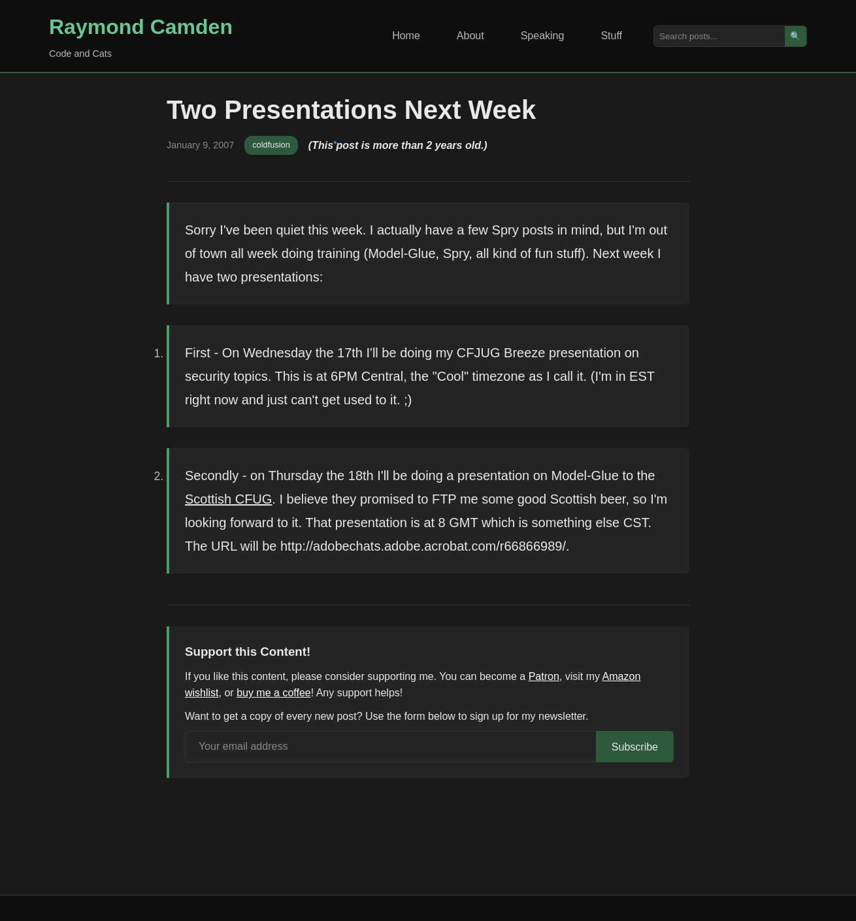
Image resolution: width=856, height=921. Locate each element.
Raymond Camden (141, 27)
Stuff (611, 35)
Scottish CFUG (228, 499)
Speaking (543, 35)
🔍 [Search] (795, 36)
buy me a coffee (274, 692)
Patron (544, 676)
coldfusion (271, 145)
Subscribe (635, 746)
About (470, 35)
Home (406, 35)
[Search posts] (719, 36)
